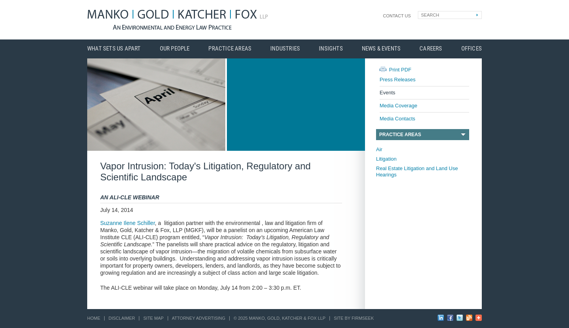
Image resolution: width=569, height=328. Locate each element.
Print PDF (400, 70)
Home (93, 318)
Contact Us (397, 15)
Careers (430, 48)
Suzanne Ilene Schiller (127, 223)
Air (379, 149)
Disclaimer (122, 318)
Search (430, 15)
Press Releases (398, 79)
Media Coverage (398, 106)
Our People (175, 48)
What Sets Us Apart (114, 48)
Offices (471, 48)
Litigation (386, 159)
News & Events (381, 48)
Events (387, 93)
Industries (285, 48)
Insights (331, 48)
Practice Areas (229, 48)
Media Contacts (397, 119)
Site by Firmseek (354, 318)
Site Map (153, 318)
